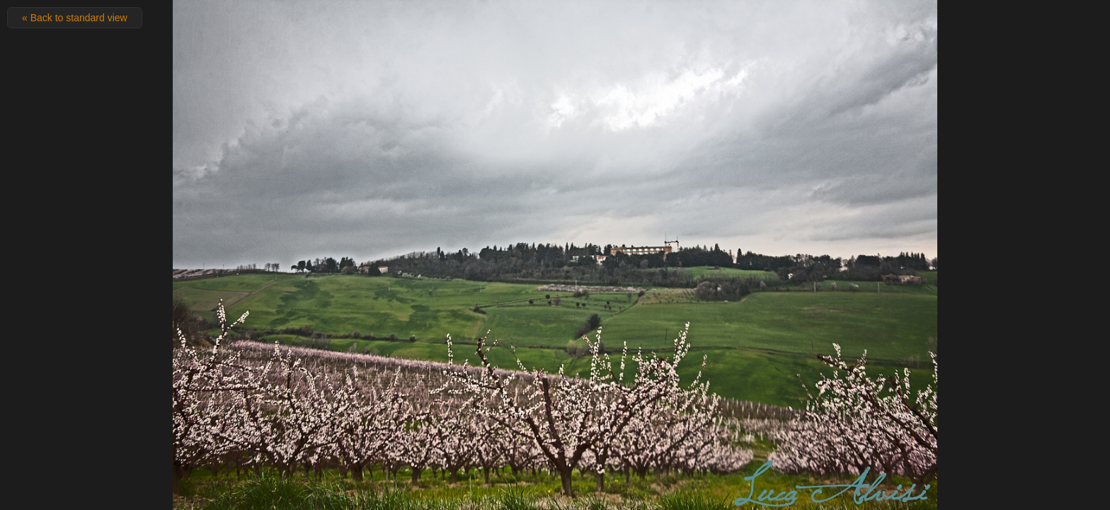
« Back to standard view (74, 17)
